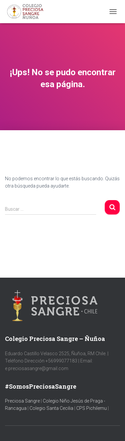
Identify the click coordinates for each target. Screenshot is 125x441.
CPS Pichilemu (92, 408)
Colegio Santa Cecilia (52, 408)
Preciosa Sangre (22, 401)
